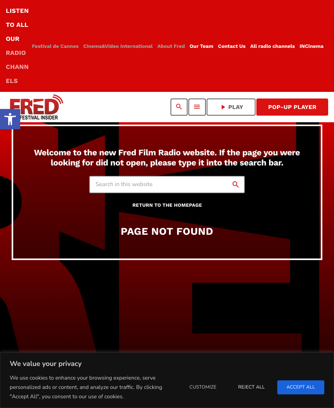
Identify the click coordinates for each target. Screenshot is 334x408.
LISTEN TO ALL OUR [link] (17, 45)
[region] (167, 380)
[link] (10, 119)
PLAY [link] (231, 107)
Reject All (251, 387)
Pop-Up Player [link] (292, 107)
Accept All (301, 387)
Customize (203, 387)
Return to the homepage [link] (167, 205)
